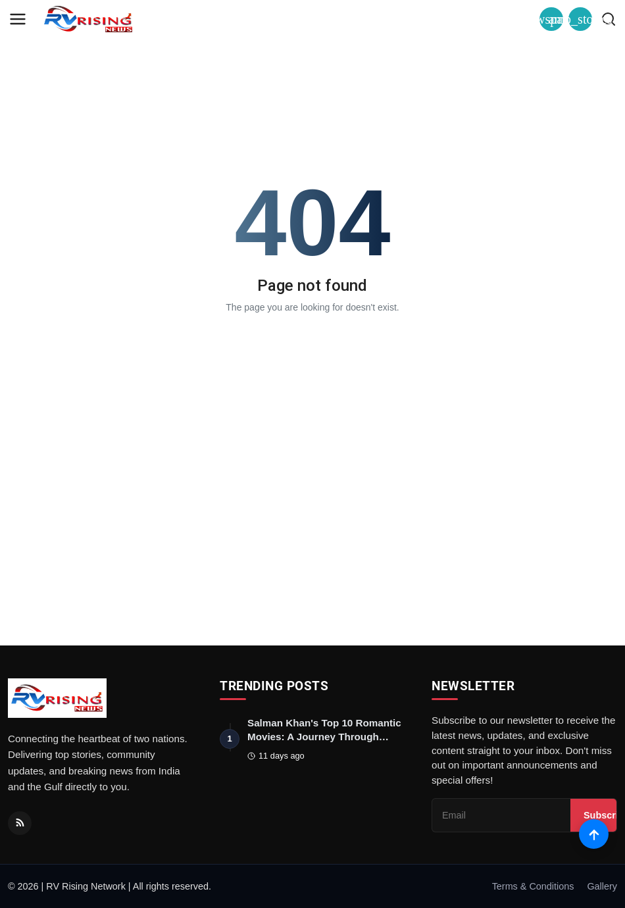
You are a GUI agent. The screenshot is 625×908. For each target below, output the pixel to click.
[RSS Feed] (20, 823)
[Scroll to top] (594, 834)
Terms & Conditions (533, 886)
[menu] (18, 19)
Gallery (602, 886)
